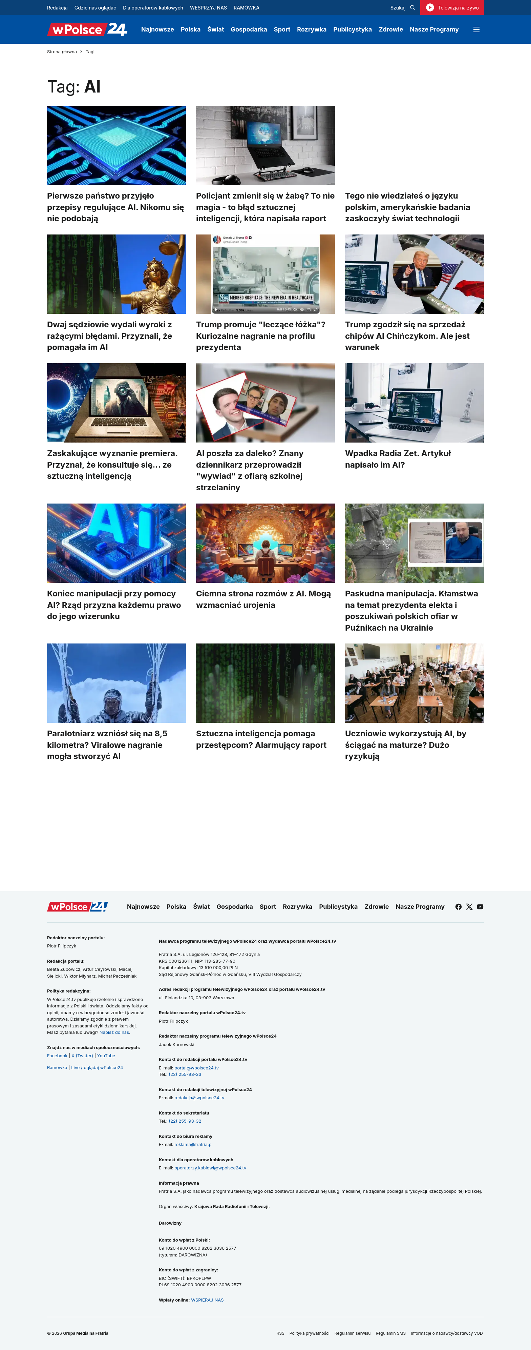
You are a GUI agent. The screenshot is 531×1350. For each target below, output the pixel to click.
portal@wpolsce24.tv (196, 1067)
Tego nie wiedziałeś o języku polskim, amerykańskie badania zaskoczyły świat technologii (407, 207)
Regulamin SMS (391, 1333)
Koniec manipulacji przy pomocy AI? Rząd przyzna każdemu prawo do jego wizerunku (114, 605)
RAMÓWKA (246, 8)
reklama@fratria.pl (193, 1144)
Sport (282, 29)
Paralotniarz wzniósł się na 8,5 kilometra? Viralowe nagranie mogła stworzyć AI (107, 745)
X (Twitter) (82, 1055)
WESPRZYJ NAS (208, 8)
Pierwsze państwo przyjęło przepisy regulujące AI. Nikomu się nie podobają (115, 207)
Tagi (90, 51)
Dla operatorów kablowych (153, 8)
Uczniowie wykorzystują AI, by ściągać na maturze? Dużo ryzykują (406, 745)
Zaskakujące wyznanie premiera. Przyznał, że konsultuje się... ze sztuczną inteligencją (112, 464)
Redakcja (57, 8)
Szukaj (402, 8)
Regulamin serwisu (353, 1333)
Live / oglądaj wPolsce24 (97, 1067)
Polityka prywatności (310, 1333)
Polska (190, 29)
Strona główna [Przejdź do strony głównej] (62, 51)
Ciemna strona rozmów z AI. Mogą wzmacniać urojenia (263, 599)
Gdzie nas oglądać (95, 8)
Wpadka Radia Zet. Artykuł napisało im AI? (398, 459)
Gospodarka (249, 29)
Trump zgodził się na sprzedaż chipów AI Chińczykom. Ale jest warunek (407, 336)
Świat (216, 29)
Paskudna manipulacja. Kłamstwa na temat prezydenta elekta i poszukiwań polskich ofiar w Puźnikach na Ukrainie (411, 611)
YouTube (106, 1055)
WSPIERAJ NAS (207, 1300)
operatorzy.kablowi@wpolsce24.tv (210, 1167)
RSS (280, 1333)
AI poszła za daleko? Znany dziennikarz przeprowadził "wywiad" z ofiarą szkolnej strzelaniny (250, 470)
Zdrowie (391, 29)
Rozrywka (311, 29)
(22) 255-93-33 (185, 1074)
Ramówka (57, 1067)
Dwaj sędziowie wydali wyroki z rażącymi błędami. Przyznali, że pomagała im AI (109, 336)
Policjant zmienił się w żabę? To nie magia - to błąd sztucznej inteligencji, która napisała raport (265, 207)
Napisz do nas (114, 1032)
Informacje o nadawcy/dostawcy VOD (447, 1333)
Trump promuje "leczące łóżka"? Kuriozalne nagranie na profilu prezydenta (260, 336)
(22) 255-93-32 (185, 1121)
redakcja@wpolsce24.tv (199, 1097)
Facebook (57, 1055)
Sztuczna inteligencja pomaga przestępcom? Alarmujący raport (261, 739)
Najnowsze (157, 29)
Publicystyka (353, 29)
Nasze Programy (434, 29)
